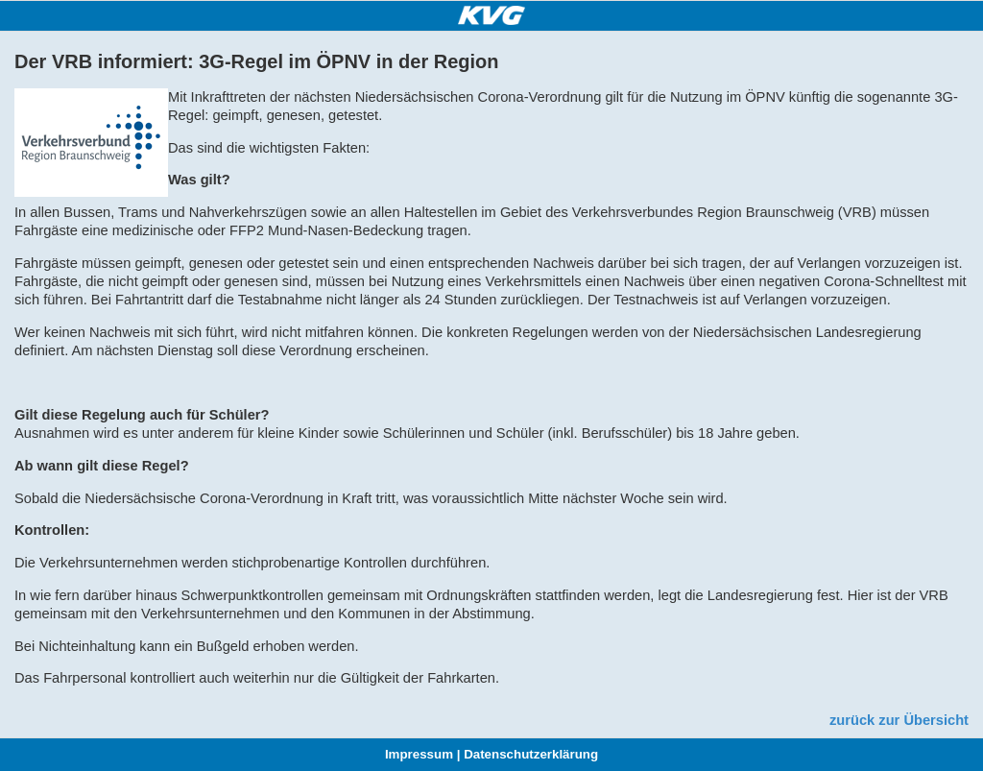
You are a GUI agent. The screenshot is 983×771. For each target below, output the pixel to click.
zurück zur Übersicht (899, 720)
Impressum (419, 754)
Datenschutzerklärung (531, 754)
